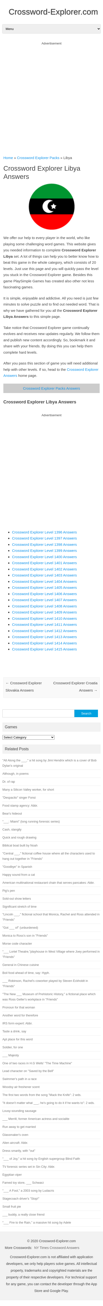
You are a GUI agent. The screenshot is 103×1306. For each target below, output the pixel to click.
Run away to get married (19, 1127)
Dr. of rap (8, 781)
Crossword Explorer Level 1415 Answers (44, 649)
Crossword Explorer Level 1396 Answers (44, 532)
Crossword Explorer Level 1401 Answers (44, 563)
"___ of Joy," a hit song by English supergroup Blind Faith (41, 1158)
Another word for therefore (20, 1015)
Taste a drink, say (14, 1031)
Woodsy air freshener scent (21, 1087)
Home (8, 158)
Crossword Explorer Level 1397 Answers (44, 538)
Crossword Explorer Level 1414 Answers (44, 643)
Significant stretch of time (19, 906)
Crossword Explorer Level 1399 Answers (44, 550)
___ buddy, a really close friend (23, 1214)
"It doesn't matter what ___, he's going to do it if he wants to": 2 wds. (48, 1103)
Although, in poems (15, 773)
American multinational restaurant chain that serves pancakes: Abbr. (48, 882)
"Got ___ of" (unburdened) (20, 927)
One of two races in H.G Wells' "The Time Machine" (37, 1063)
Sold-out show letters (16, 898)
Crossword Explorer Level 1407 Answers (44, 600)
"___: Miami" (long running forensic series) (31, 821)
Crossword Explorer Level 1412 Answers (44, 631)
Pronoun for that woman (18, 1007)
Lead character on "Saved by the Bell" (28, 1071)
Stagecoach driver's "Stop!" (20, 1198)
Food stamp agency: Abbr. (20, 805)
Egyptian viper (12, 1174)
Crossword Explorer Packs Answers (51, 388)
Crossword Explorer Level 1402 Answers (44, 569)
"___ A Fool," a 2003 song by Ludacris (28, 1190)
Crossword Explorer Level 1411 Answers (44, 624)
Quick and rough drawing (19, 837)
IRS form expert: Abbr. (17, 1023)
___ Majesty (10, 1055)
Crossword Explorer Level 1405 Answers (44, 587)
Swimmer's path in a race (19, 1079)
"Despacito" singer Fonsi (19, 797)
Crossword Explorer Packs (38, 158)
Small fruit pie (11, 1206)
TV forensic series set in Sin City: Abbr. (28, 1166)
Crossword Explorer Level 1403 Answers (44, 575)
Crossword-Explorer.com (53, 11)
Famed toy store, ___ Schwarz (23, 1182)
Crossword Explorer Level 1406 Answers (44, 594)
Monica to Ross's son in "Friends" (25, 935)
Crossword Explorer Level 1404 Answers (44, 581)
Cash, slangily (11, 829)
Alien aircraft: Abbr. (15, 1143)
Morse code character (17, 943)
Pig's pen (8, 890)
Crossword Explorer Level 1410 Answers (44, 618)
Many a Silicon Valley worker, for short (28, 789)
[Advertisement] (51, 97)
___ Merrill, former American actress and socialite (35, 1119)
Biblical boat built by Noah (20, 845)
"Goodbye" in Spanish (17, 866)
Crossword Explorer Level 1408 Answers (44, 606)
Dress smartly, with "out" (18, 1151)
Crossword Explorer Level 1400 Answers (44, 557)
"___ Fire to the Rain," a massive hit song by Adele (36, 1222)
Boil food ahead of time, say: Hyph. (26, 973)
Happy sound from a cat (18, 874)
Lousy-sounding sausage (19, 1111)
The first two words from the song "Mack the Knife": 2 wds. (41, 1095)
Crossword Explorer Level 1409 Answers (44, 612)
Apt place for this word (17, 1039)
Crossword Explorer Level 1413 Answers (44, 637)
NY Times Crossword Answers (56, 1248)
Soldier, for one (12, 1047)
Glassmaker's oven (15, 1135)
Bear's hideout (12, 813)
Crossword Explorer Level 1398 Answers (44, 544)
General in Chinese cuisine (20, 965)
